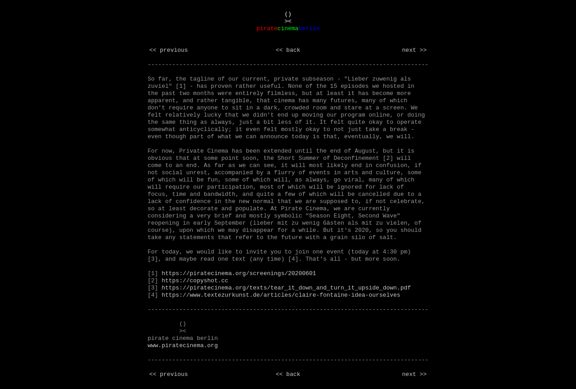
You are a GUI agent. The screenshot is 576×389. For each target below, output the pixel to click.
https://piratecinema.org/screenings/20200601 (239, 273)
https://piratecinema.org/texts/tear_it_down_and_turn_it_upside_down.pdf (286, 288)
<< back (288, 50)
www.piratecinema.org (183, 345)
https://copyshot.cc (195, 280)
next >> (414, 50)
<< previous (168, 50)
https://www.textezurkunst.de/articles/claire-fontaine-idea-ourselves (281, 295)
